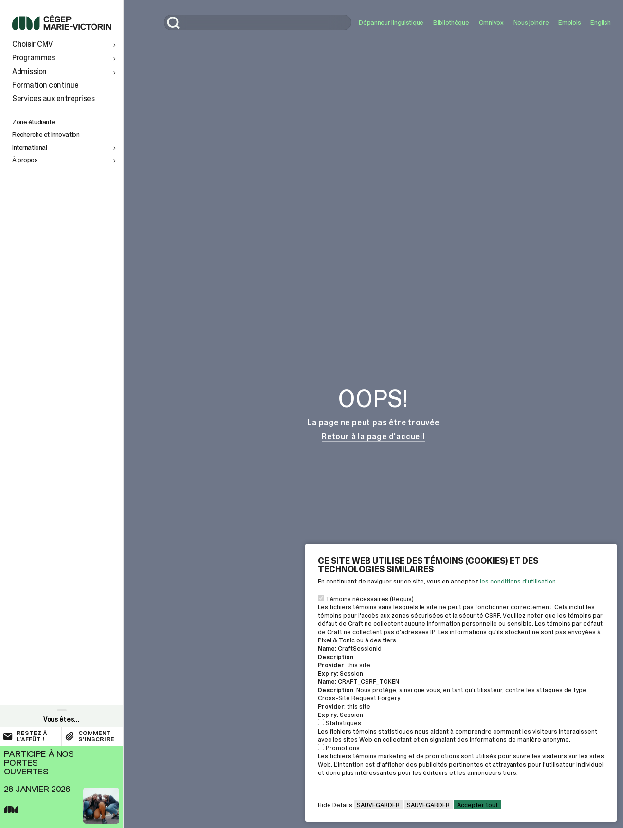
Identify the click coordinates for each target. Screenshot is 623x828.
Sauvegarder (378, 805)
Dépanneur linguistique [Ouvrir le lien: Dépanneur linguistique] (391, 22)
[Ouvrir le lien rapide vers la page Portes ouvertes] (61, 787)
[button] (65, 44)
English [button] (600, 22)
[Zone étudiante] (65, 121)
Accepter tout (477, 805)
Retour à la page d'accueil (373, 437)
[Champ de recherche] (258, 22)
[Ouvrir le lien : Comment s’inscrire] (92, 736)
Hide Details (335, 805)
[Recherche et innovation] (65, 134)
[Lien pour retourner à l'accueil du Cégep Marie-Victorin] (61, 27)
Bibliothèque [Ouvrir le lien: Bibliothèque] (451, 22)
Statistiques (343, 723)
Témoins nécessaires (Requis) (370, 599)
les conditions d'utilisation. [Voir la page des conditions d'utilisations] (518, 581)
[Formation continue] (65, 85)
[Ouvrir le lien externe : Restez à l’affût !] (31, 736)
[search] (258, 22)
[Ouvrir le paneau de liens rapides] (61, 718)
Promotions (343, 748)
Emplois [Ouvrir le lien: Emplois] (569, 22)
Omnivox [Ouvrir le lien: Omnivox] (491, 22)
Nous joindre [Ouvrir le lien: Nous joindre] (531, 22)
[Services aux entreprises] (65, 99)
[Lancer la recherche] (173, 24)
